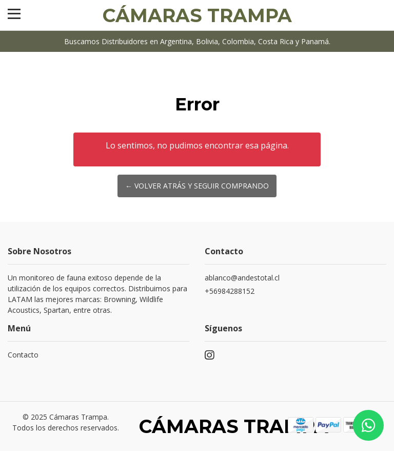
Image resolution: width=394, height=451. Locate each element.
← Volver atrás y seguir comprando (197, 186)
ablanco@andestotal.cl (242, 278)
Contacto (23, 355)
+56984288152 (229, 291)
